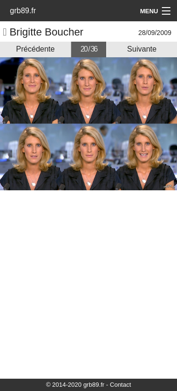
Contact (120, 384)
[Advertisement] (88, 284)
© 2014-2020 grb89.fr (75, 384)
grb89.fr (23, 11)
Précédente (35, 49)
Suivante (141, 49)
